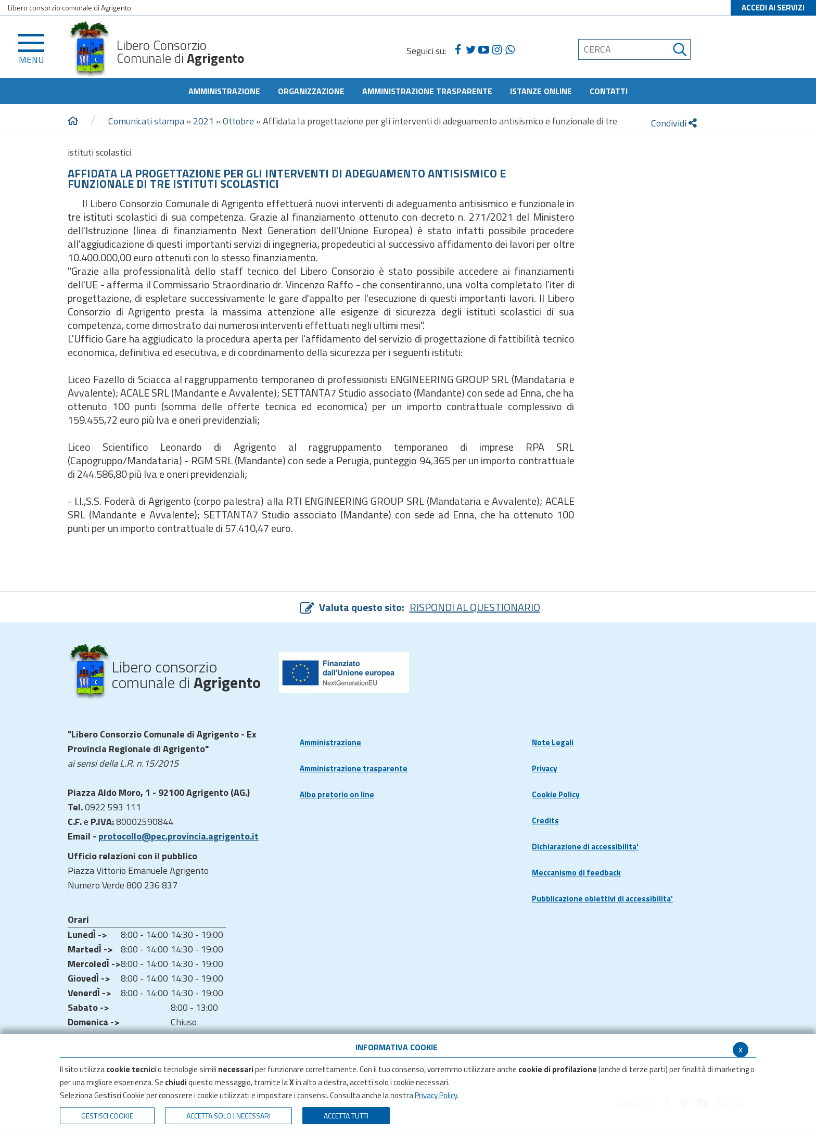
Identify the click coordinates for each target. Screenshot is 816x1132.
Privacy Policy (436, 1095)
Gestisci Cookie (107, 1115)
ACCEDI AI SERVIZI (773, 8)
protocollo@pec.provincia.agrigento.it (178, 836)
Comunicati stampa (146, 121)
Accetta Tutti (346, 1115)
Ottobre (238, 121)
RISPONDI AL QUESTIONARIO (475, 607)
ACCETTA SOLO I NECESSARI (228, 1115)
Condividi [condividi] (674, 123)
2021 (203, 121)
